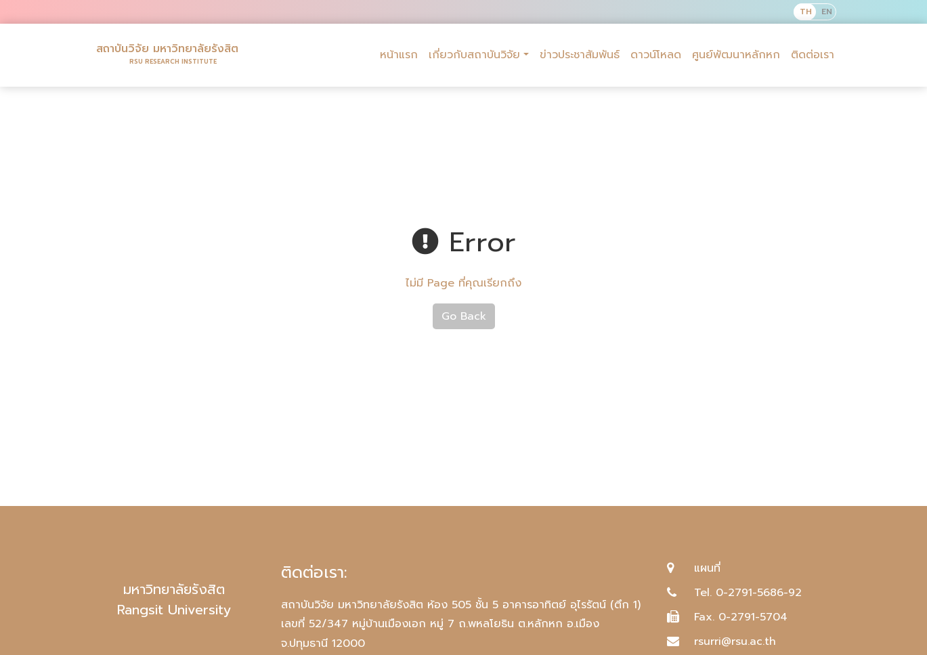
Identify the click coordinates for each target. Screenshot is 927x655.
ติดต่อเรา (812, 55)
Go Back (463, 316)
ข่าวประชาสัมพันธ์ (580, 55)
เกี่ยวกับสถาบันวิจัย (474, 55)
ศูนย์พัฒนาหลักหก (736, 55)
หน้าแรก (399, 55)
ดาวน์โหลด (655, 55)
